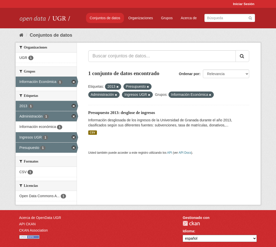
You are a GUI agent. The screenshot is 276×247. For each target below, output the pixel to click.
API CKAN (27, 224)
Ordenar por (189, 74)
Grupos (167, 18)
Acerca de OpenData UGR (40, 218)
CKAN (191, 223)
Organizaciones (140, 18)
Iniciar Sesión (243, 4)
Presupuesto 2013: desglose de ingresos (121, 112)
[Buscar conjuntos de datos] (229, 18)
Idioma (188, 231)
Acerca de (189, 18)
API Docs (185, 152)
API (169, 152)
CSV (92, 132)
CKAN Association (33, 230)
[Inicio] (21, 35)
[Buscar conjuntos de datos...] (162, 56)
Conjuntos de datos (105, 18)
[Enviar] (250, 17)
